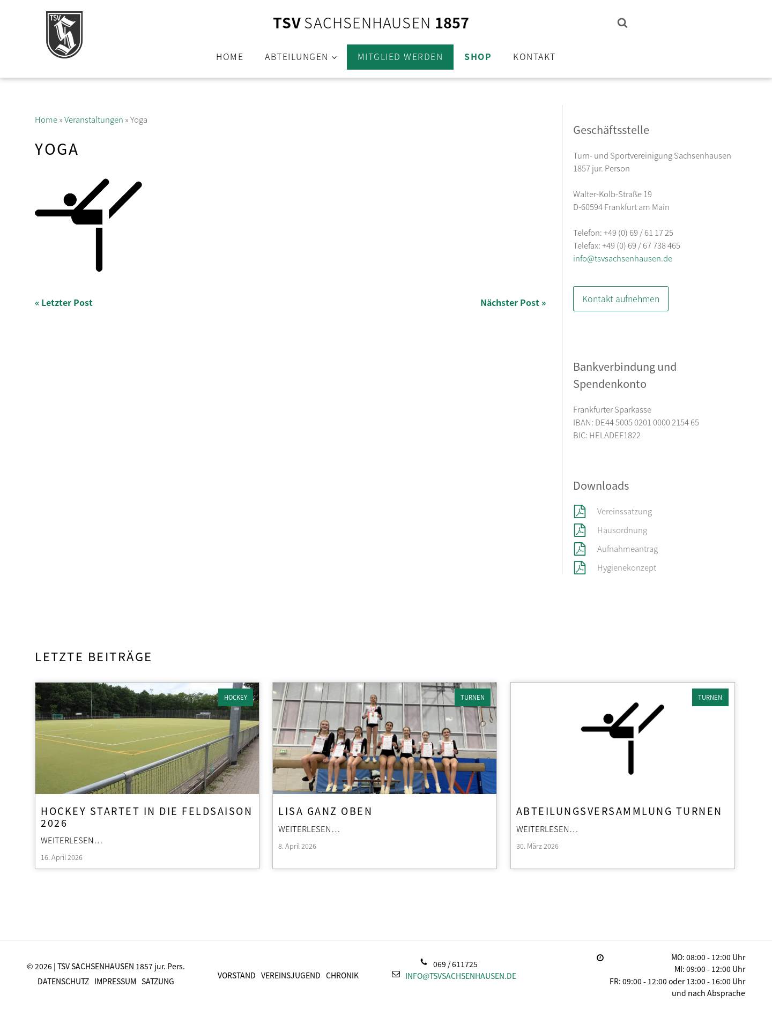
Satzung (158, 981)
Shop (478, 56)
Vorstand (237, 975)
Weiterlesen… (72, 840)
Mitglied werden (400, 56)
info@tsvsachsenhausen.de (622, 258)
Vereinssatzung (625, 511)
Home (229, 56)
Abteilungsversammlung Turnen (619, 810)
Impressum (115, 981)
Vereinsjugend (291, 975)
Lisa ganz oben (325, 810)
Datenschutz (63, 981)
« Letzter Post (64, 302)
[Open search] (622, 22)
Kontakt (534, 56)
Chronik (342, 975)
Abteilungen (297, 56)
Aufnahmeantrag (627, 548)
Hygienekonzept (626, 567)
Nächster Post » (513, 302)
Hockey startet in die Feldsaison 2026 (147, 816)
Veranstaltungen (93, 119)
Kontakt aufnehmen (620, 298)
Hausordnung (622, 529)
